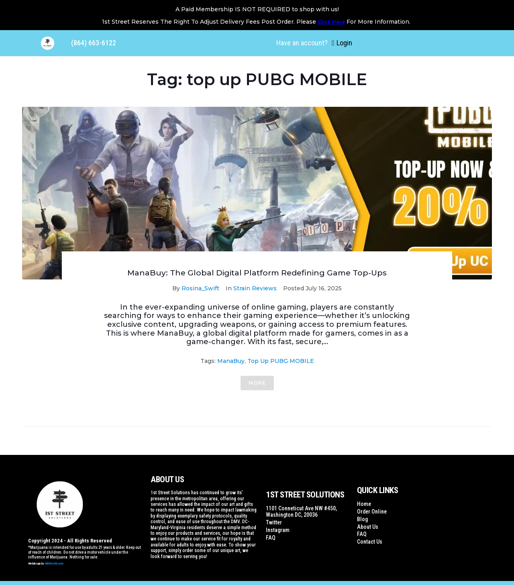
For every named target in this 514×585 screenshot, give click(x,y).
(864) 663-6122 (93, 43)
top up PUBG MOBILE (280, 361)
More (257, 383)
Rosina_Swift (200, 288)
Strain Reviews (255, 288)
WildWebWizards (54, 563)
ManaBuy (231, 361)
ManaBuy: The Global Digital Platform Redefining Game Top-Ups (257, 272)
